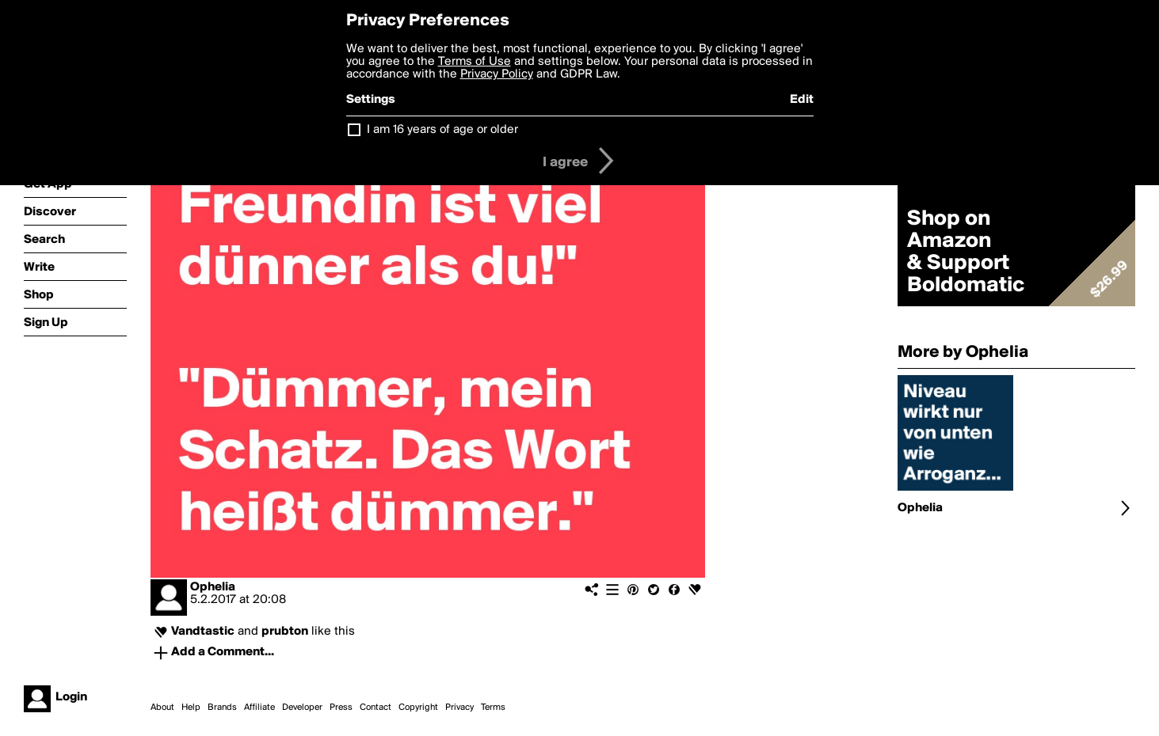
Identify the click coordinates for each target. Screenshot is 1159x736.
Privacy (459, 707)
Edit (802, 99)
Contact (375, 707)
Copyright (418, 707)
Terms (493, 707)
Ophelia (212, 587)
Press (341, 707)
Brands (222, 707)
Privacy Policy (496, 74)
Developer (302, 707)
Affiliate (259, 707)
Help (190, 707)
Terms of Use (474, 61)
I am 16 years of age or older (442, 129)
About (162, 707)
